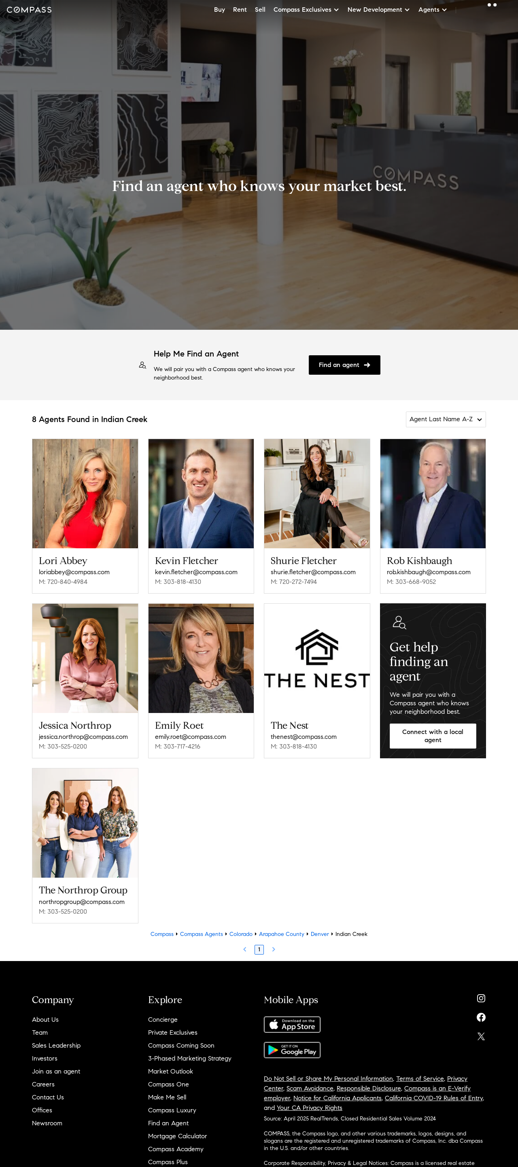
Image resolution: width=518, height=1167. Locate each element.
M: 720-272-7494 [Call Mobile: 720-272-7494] (294, 582)
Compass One (168, 1084)
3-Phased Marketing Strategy (189, 1058)
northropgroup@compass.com (82, 902)
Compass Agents (201, 934)
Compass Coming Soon (181, 1045)
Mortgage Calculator (177, 1136)
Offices (42, 1110)
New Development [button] (379, 9)
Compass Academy (176, 1149)
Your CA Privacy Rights (309, 1108)
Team (40, 1032)
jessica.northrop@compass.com (83, 737)
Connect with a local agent (432, 736)
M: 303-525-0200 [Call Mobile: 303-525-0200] (63, 746)
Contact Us (48, 1097)
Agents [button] (433, 9)
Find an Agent (168, 1123)
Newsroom (47, 1123)
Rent (240, 9)
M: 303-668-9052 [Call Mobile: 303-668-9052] (411, 582)
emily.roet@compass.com (190, 737)
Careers (43, 1084)
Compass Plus (168, 1162)
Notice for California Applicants (337, 1098)
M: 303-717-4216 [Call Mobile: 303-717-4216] (177, 746)
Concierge (163, 1019)
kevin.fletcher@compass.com (196, 572)
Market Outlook (170, 1071)
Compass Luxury (172, 1110)
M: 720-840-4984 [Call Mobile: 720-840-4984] (63, 582)
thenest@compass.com (304, 737)
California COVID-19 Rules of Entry (434, 1098)
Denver (320, 934)
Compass (162, 934)
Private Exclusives (172, 1032)
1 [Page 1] (259, 949)
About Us (45, 1019)
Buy (219, 9)
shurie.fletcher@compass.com (313, 572)
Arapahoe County (281, 934)
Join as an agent (56, 1071)
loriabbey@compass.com (74, 572)
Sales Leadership (56, 1045)
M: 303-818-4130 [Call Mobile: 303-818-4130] (178, 582)
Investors (44, 1058)
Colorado (241, 934)
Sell (260, 9)
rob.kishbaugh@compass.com (429, 572)
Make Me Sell (167, 1097)
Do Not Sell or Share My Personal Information (328, 1078)
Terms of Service (420, 1078)
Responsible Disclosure (369, 1088)
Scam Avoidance (310, 1088)
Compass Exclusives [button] (307, 9)
